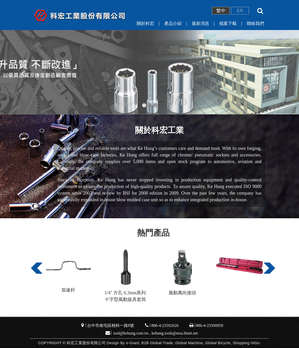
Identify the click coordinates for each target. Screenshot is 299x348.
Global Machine (189, 343)
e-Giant (132, 343)
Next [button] (268, 271)
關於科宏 (145, 23)
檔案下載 (228, 23)
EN (240, 10)
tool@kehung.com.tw (131, 333)
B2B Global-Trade (157, 343)
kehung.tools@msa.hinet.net (175, 333)
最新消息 (200, 23)
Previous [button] (36, 271)
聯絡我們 (255, 23)
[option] (68, 272)
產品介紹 (173, 23)
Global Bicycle (217, 343)
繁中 (220, 10)
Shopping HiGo (246, 343)
